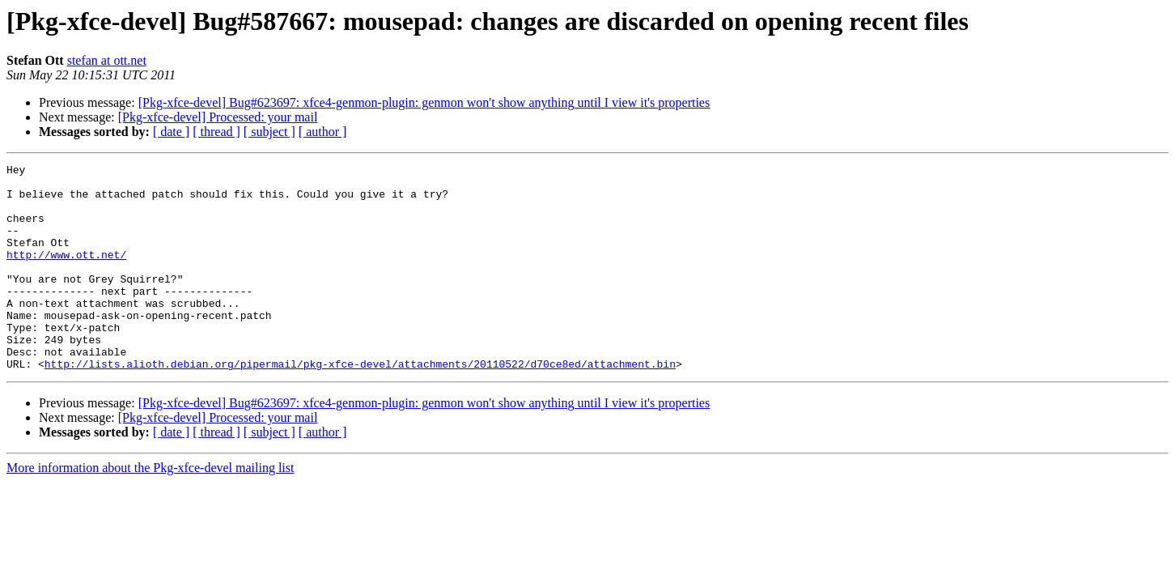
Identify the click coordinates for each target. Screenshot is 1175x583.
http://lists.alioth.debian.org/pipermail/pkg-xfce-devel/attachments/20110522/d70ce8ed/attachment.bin (360, 405)
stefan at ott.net (106, 60)
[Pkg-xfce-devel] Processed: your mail (218, 117)
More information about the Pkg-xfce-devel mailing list (150, 509)
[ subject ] (269, 131)
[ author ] (323, 131)
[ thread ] (216, 131)
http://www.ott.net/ (66, 273)
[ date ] (171, 131)
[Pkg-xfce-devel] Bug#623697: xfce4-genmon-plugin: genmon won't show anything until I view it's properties (424, 102)
